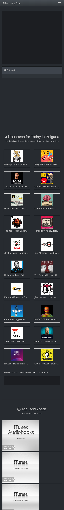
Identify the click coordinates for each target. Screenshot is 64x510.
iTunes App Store (11, 3)
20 (47, 372)
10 (42, 372)
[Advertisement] (23, 37)
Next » (35, 372)
